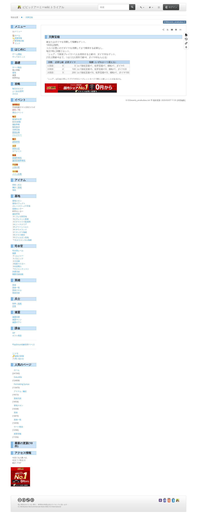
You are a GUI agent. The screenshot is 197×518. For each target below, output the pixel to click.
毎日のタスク (17, 88)
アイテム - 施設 (20, 391)
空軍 (14, 306)
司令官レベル (17, 250)
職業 (14, 253)
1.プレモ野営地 (20, 216)
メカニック (18, 258)
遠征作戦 (16, 214)
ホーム (17, 35)
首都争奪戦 (17, 158)
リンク (17, 43)
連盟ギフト (17, 322)
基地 (14, 72)
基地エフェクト (18, 203)
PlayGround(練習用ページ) (23, 344)
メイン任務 (17, 174)
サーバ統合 (17, 67)
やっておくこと (18, 56)
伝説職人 (18, 266)
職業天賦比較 (17, 274)
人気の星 (16, 167)
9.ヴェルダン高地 (21, 237)
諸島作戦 (16, 141)
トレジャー (17, 135)
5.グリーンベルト (21, 227)
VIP (13, 333)
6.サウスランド (20, 229)
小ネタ (15, 93)
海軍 (20, 303)
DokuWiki (18, 377)
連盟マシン (17, 319)
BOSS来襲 (16, 121)
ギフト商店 (17, 335)
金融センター (17, 208)
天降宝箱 (29, 17)
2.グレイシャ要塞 (21, 219)
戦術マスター (19, 263)
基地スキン (17, 200)
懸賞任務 (16, 132)
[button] (142, 7)
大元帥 (17, 261)
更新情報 (18, 38)
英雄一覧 (16, 287)
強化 (14, 190)
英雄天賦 (16, 292)
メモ (16, 353)
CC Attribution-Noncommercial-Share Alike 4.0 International (39, 507)
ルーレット (17, 151)
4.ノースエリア (20, 224)
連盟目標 (16, 317)
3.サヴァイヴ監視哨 (22, 221)
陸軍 (14, 303)
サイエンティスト (21, 269)
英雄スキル (17, 290)
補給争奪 (16, 124)
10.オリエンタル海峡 (23, 240)
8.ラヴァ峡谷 (19, 234)
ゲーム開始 (17, 54)
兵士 (20, 184)
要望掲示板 (19, 40)
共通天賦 (16, 271)
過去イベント (17, 112)
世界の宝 (16, 148)
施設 (14, 187)
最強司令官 (17, 119)
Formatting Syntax (21, 384)
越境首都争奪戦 (18, 160)
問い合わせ (19, 358)
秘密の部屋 (19, 356)
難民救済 (16, 127)
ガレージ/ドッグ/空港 (21, 206)
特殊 (14, 184)
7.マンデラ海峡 (20, 232)
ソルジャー (18, 256)
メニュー (18, 31)
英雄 (20, 187)
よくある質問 (17, 91)
